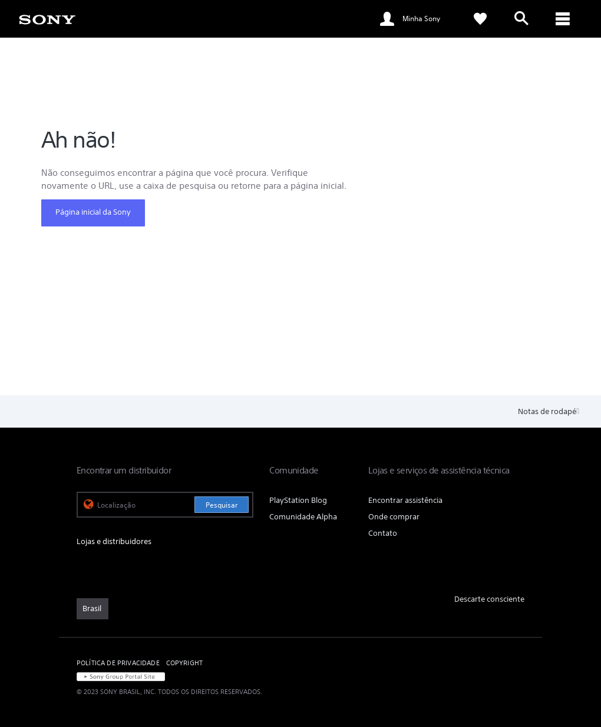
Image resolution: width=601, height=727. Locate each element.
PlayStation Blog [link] (298, 500)
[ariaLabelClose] (562, 19)
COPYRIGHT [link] (184, 663)
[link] (47, 19)
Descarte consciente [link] (489, 599)
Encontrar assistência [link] (405, 500)
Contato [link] (382, 533)
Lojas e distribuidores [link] (114, 541)
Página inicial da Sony (93, 212)
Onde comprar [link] (394, 517)
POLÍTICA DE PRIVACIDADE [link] (118, 663)
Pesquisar (221, 505)
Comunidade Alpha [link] (303, 517)
